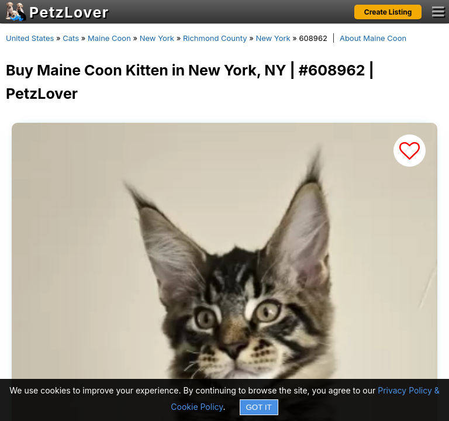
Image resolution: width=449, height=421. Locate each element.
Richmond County (215, 38)
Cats (71, 38)
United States (30, 38)
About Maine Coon (373, 38)
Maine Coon (109, 38)
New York (157, 38)
